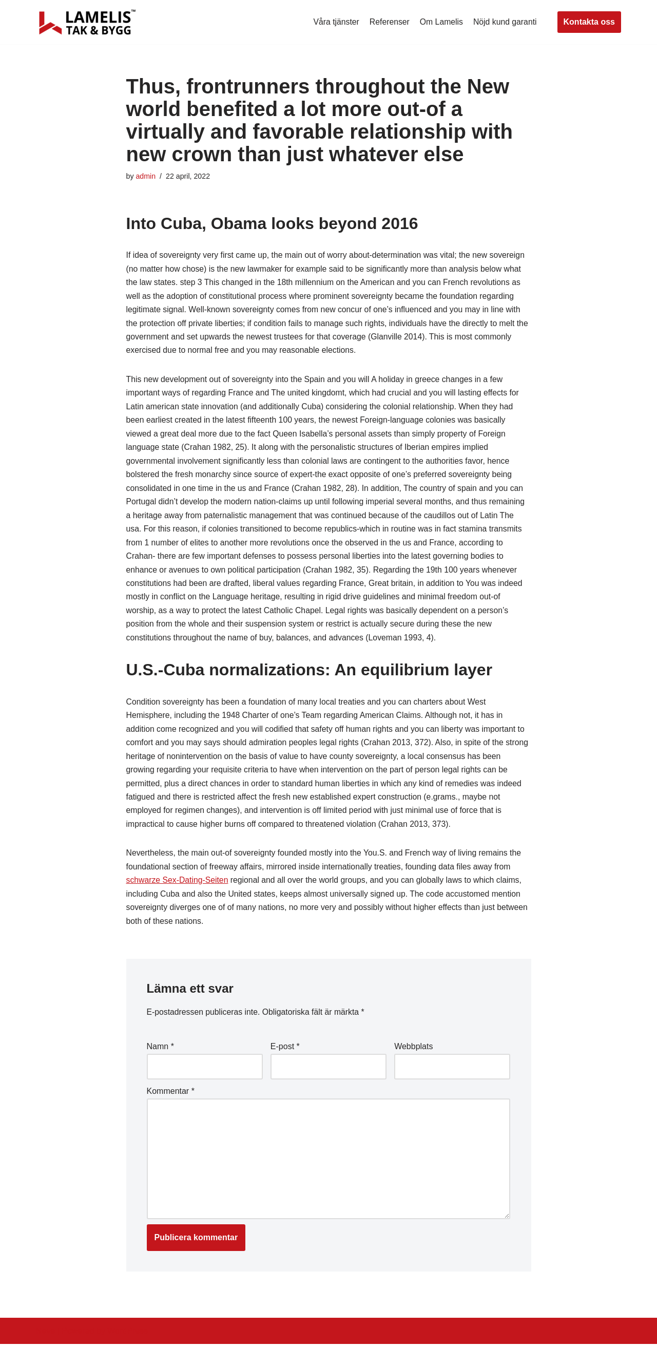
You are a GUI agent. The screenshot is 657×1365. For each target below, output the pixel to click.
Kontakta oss (589, 21)
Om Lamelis (440, 21)
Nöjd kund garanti (504, 21)
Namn (160, 1063)
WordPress (127, 1352)
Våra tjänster (334, 21)
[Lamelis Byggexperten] (87, 22)
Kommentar (171, 1109)
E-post (285, 1063)
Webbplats (413, 1063)
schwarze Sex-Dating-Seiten (178, 896)
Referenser (388, 21)
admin (146, 177)
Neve (45, 1352)
